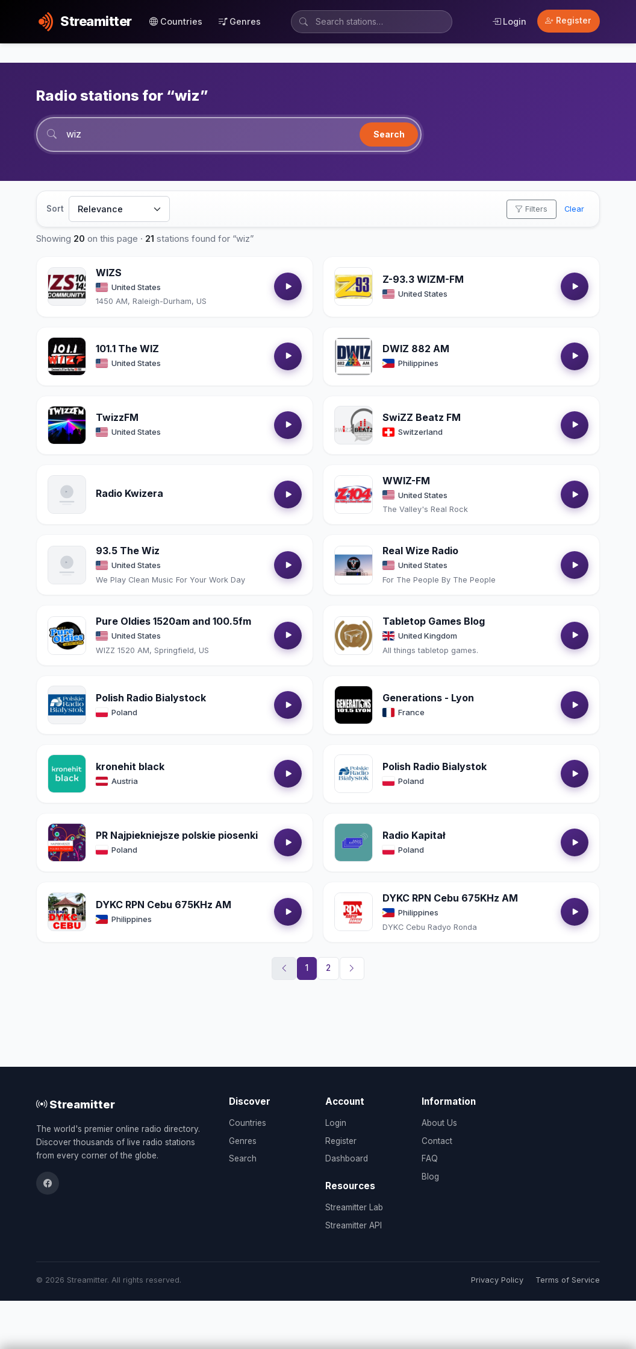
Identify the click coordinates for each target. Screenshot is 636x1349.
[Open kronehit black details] (67, 773)
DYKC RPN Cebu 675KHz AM (163, 905)
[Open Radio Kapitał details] (353, 842)
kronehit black (130, 766)
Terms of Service (567, 1279)
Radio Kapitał (413, 835)
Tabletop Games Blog (433, 621)
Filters (531, 209)
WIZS (109, 273)
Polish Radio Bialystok (434, 766)
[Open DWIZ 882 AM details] (353, 356)
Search (389, 134)
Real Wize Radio (420, 551)
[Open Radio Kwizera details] (67, 494)
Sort (55, 208)
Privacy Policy (497, 1279)
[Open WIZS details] (67, 286)
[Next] (352, 968)
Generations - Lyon (428, 698)
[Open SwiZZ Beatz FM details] (353, 425)
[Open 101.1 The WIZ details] (67, 356)
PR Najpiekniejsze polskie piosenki (177, 835)
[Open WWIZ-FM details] (353, 494)
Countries (175, 21)
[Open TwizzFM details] (67, 425)
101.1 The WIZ (127, 349)
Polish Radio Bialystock (151, 698)
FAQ (430, 1158)
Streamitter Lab (354, 1207)
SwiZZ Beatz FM (421, 417)
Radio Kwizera (129, 493)
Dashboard (346, 1158)
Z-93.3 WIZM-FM (423, 279)
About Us (439, 1123)
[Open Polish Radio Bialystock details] (67, 705)
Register (568, 20)
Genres (240, 21)
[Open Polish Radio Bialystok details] (353, 773)
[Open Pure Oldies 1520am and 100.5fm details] (67, 635)
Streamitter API (353, 1225)
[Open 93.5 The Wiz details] (67, 565)
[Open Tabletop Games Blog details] (353, 635)
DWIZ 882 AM (415, 349)
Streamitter (75, 1104)
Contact (437, 1141)
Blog (430, 1176)
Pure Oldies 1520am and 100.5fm (173, 621)
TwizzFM (117, 417)
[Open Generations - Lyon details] (353, 705)
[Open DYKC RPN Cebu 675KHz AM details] (67, 911)
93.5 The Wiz (128, 551)
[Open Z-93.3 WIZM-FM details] (353, 286)
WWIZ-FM (406, 481)
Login (509, 21)
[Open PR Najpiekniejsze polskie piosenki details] (67, 842)
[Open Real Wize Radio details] (353, 565)
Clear (574, 208)
